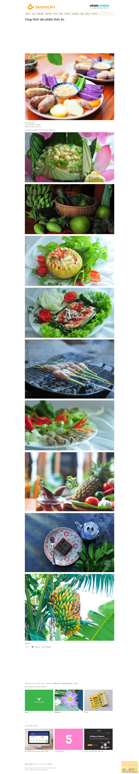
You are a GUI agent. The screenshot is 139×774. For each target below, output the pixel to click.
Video (61, 14)
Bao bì (28, 14)
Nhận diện (40, 14)
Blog (82, 14)
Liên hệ (94, 14)
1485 (76, 683)
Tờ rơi (55, 14)
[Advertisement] (69, 38)
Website (67, 14)
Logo (33, 14)
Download (75, 14)
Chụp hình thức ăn (67, 683)
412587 (49, 764)
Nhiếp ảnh (48, 14)
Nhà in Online (29, 764)
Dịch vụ (87, 14)
